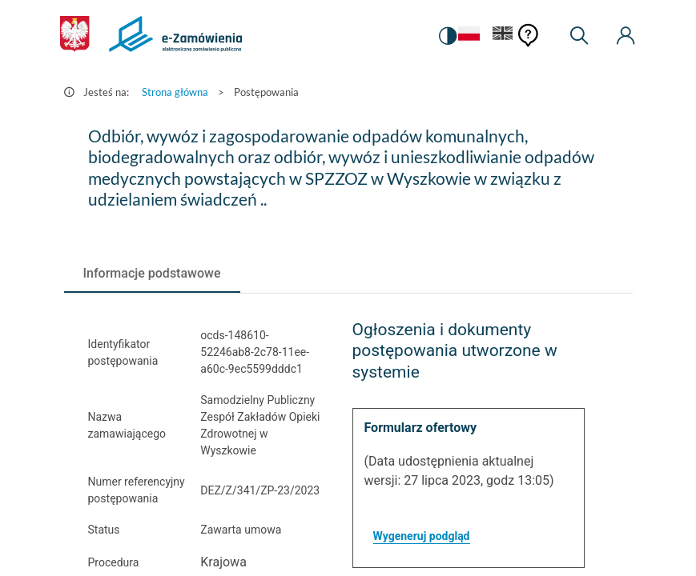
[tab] (152, 273)
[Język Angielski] (503, 36)
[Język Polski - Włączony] (468, 36)
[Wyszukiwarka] (579, 36)
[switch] (447, 36)
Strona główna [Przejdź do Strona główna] (175, 92)
